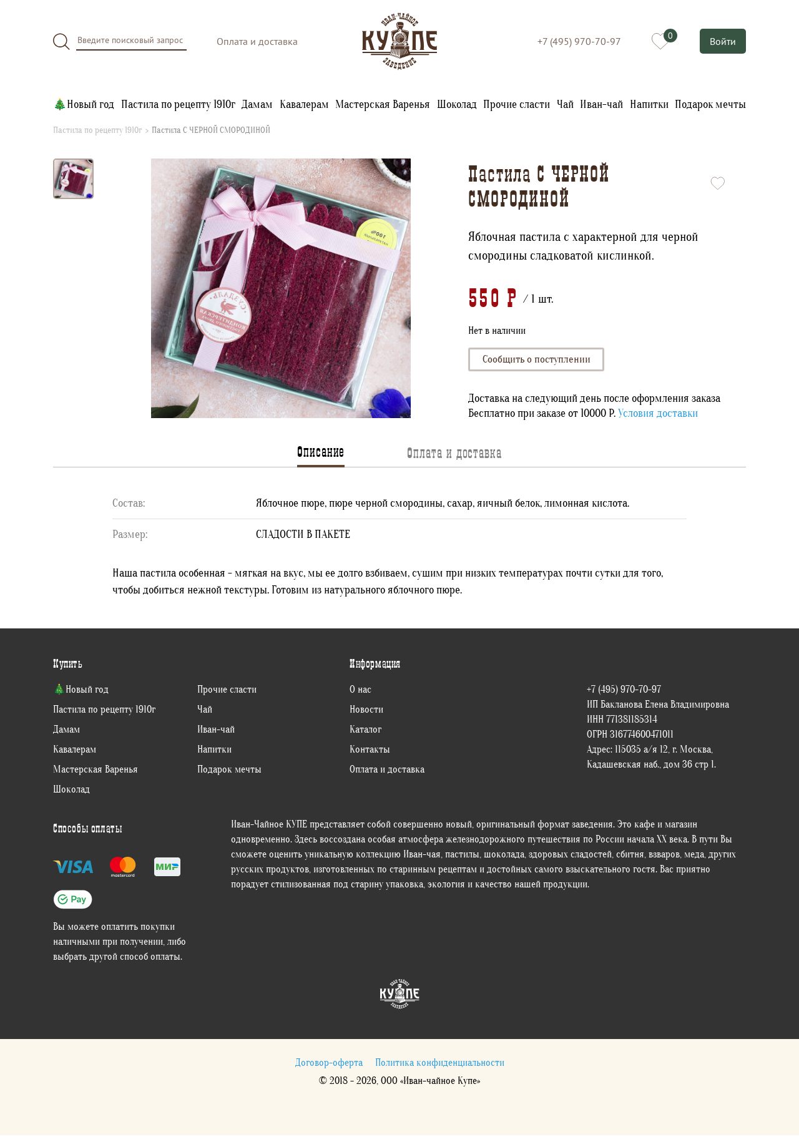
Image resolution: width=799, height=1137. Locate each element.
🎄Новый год (83, 104)
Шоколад (457, 104)
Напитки (649, 104)
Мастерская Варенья (382, 104)
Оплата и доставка (257, 41)
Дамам (257, 104)
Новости (366, 711)
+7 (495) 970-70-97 (578, 41)
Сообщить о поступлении (539, 360)
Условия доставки (658, 415)
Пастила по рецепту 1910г (178, 104)
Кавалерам (304, 104)
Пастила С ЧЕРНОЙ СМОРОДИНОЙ (211, 130)
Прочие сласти (516, 104)
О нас (360, 691)
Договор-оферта (329, 1064)
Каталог (365, 731)
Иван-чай (601, 104)
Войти (723, 41)
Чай (565, 104)
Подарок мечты (710, 104)
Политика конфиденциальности (439, 1064)
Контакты (370, 751)
